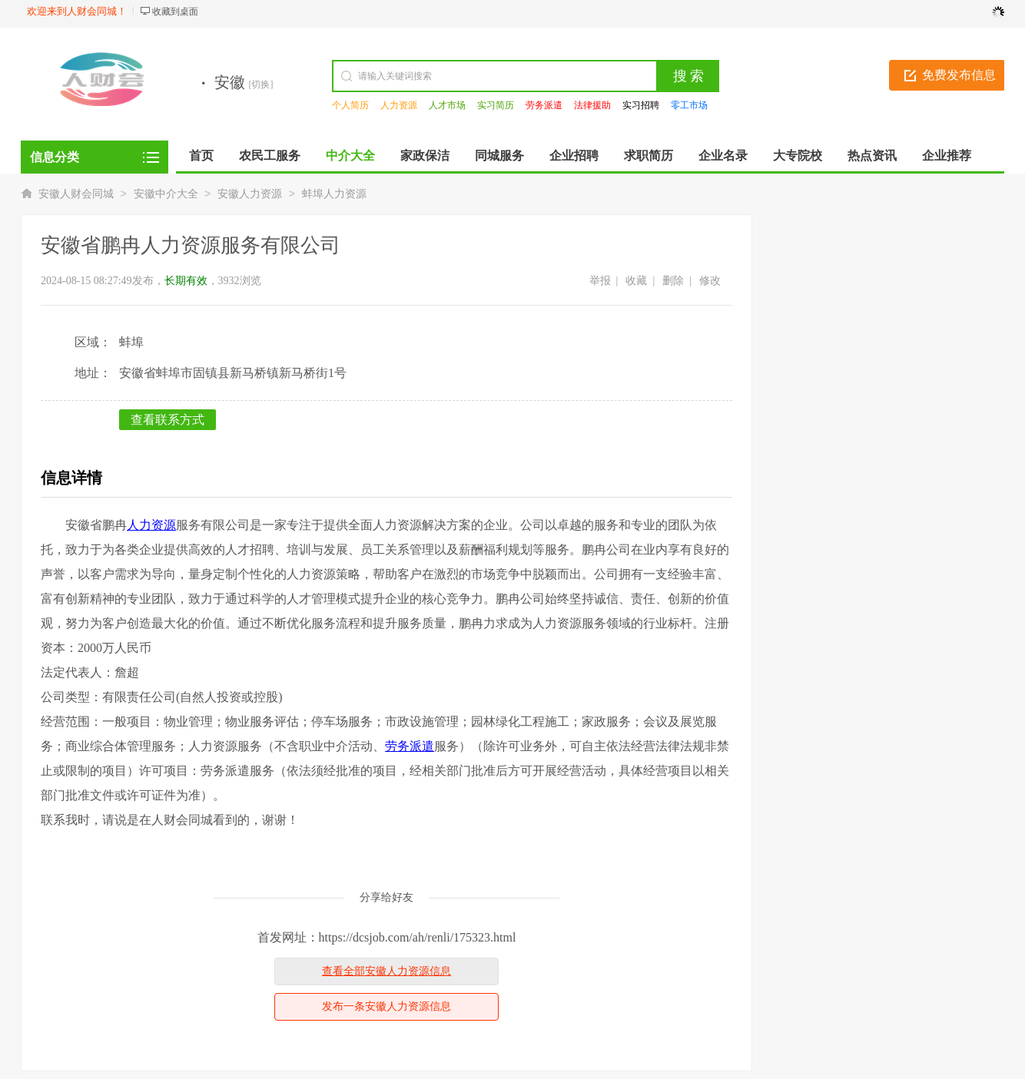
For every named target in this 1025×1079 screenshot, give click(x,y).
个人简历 (350, 105)
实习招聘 (640, 105)
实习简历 (495, 105)
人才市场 (447, 105)
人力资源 (398, 105)
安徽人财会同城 (76, 194)
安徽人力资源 (249, 194)
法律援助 (592, 105)
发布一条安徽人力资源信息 (386, 1006)
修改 (710, 280)
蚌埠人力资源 (334, 194)
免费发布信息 (959, 74)
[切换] (261, 84)
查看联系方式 (167, 419)
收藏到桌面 (175, 11)
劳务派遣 (544, 105)
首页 (201, 155)
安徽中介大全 (166, 194)
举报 (600, 280)
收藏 (636, 280)
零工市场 (689, 105)
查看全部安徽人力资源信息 (386, 971)
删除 (673, 280)
